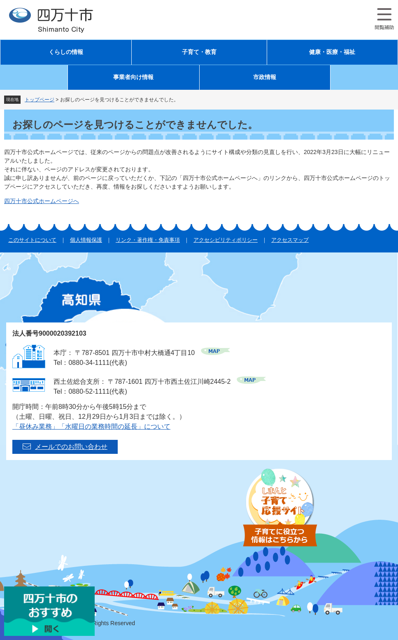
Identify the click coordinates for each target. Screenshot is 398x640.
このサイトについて (32, 240)
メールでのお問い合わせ (71, 446)
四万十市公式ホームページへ (41, 201)
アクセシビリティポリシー (225, 240)
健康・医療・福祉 (332, 52)
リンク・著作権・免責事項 (148, 240)
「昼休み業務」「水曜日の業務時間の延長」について (91, 426)
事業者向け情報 (133, 77)
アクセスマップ (290, 240)
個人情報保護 (86, 240)
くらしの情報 (66, 52)
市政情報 (264, 77)
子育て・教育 (199, 52)
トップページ (39, 100)
